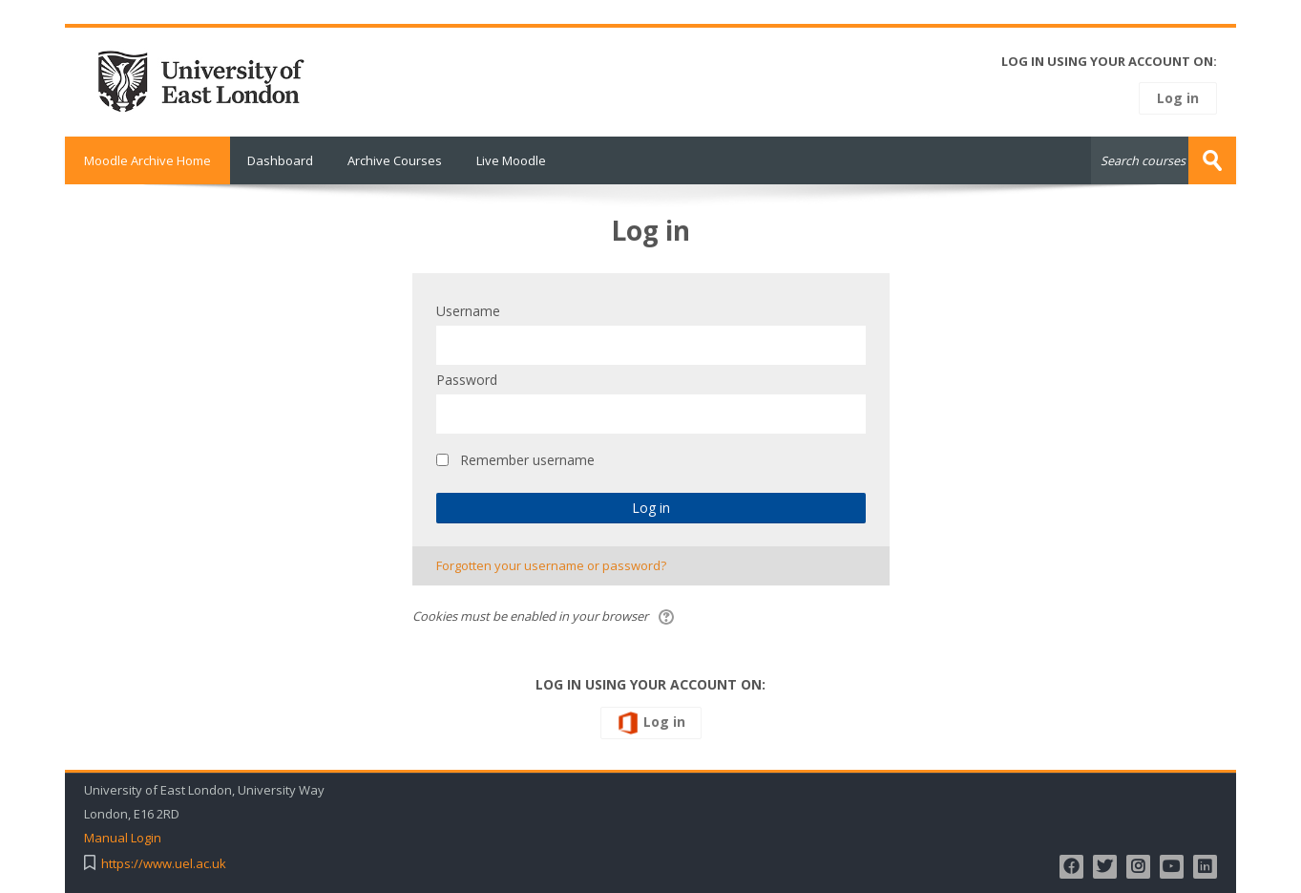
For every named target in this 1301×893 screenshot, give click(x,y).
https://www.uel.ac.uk (163, 864)
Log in (1178, 98)
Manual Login (122, 838)
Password (466, 380)
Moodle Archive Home (147, 160)
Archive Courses (394, 160)
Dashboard (280, 160)
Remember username (527, 460)
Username (468, 311)
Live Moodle (511, 160)
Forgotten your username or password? (551, 565)
